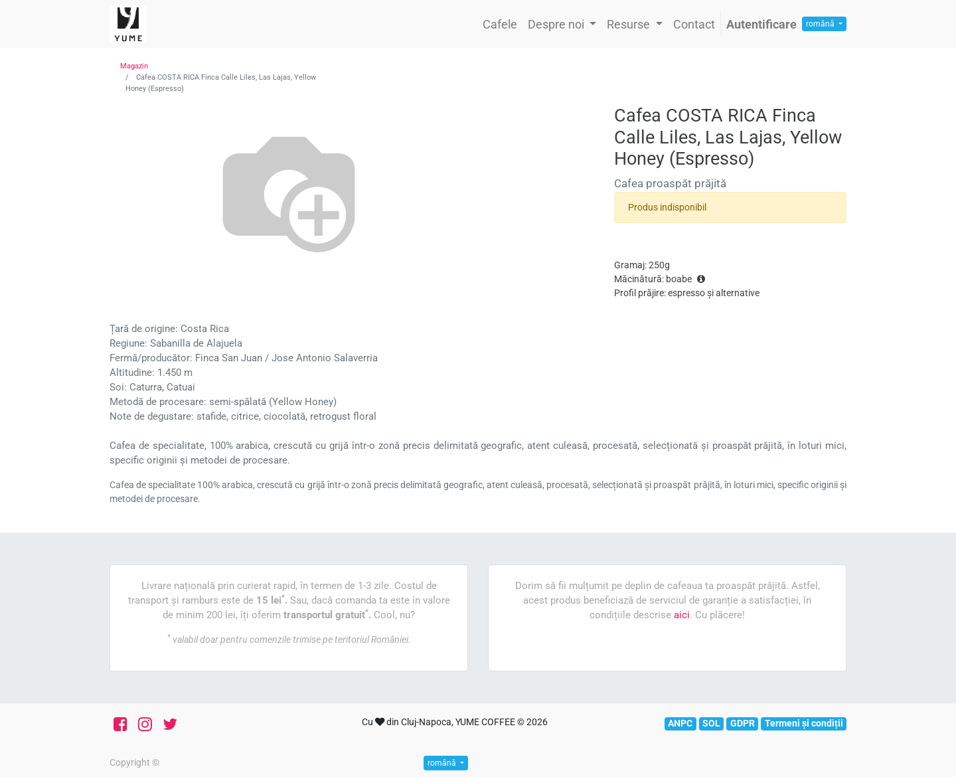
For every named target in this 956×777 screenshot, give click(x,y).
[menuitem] (499, 24)
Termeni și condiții (804, 723)
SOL (711, 723)
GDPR (742, 723)
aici (682, 615)
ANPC (680, 723)
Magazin (134, 66)
